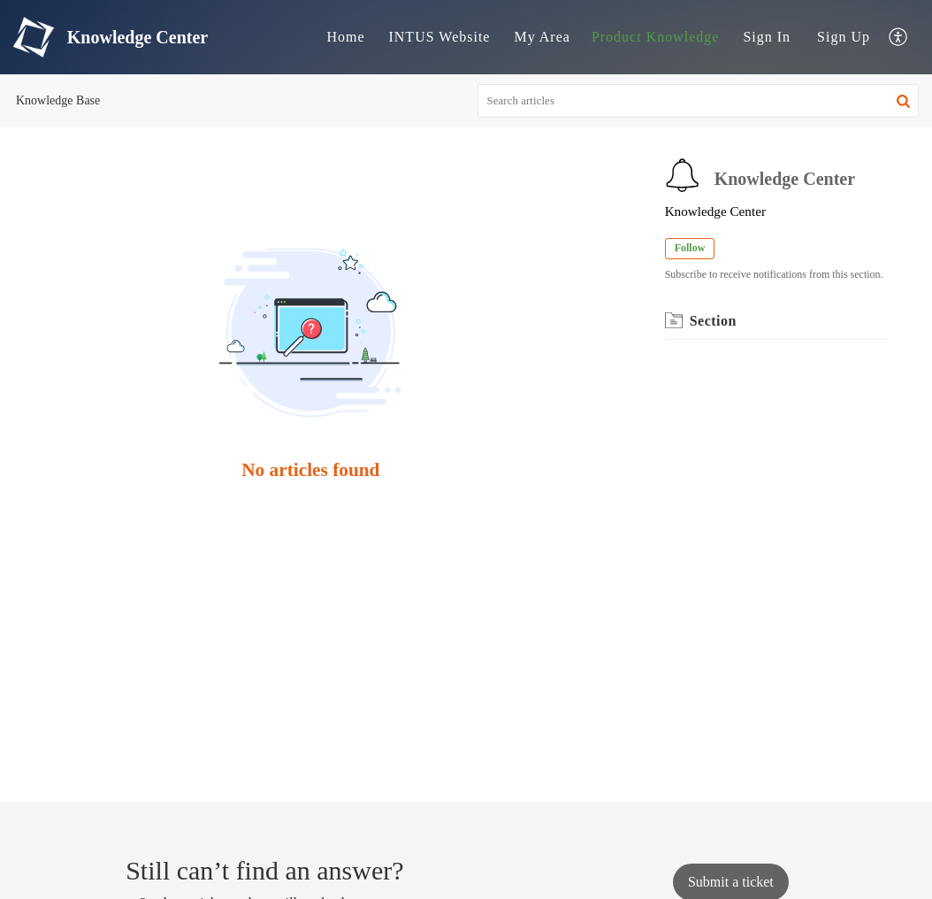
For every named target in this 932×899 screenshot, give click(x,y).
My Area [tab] (541, 36)
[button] (903, 100)
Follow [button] (690, 248)
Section (713, 320)
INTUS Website (439, 36)
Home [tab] (345, 36)
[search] (698, 101)
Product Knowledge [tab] (656, 36)
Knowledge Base (58, 100)
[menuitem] (766, 37)
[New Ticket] (731, 881)
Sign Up (843, 36)
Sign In (767, 36)
